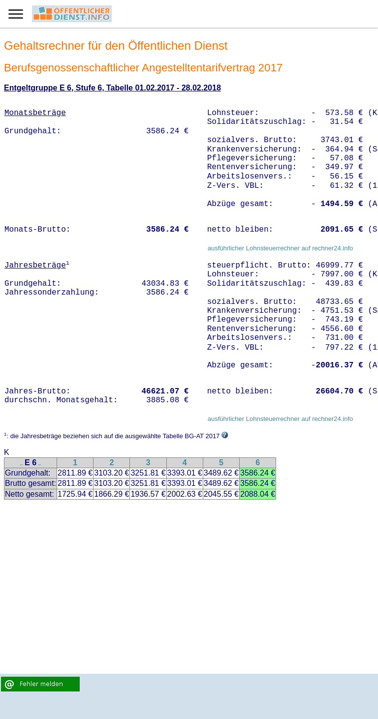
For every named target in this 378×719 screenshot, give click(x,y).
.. (21, 463)
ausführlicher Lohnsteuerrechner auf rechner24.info (280, 248)
